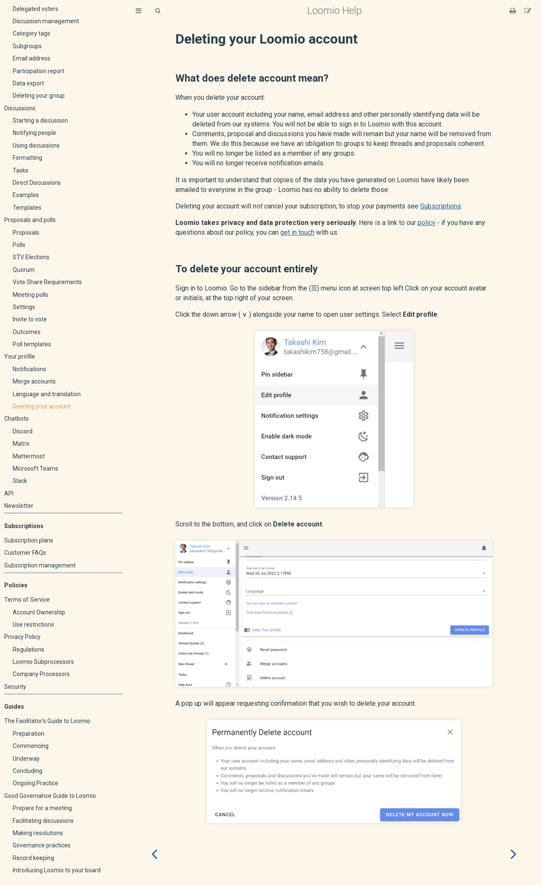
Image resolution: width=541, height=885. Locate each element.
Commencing (31, 746)
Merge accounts (34, 381)
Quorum (24, 269)
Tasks (20, 170)
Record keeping (33, 858)
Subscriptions (440, 206)
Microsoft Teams (35, 468)
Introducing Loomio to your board (57, 870)
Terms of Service (27, 599)
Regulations (28, 649)
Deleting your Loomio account (266, 39)
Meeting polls (30, 294)
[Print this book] (513, 11)
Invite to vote (30, 319)
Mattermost (29, 456)
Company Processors (41, 674)
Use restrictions (33, 624)
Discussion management (46, 21)
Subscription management (40, 565)
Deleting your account (42, 406)
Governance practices (42, 845)
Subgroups (27, 46)
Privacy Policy (22, 636)
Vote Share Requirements (47, 282)
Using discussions (36, 145)
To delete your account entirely (246, 269)
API (9, 493)
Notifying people (34, 132)
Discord (23, 431)
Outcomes (27, 332)
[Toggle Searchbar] (157, 11)
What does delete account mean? (251, 78)
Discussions (20, 108)
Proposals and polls (30, 219)
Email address (31, 58)
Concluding (27, 770)
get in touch (297, 232)
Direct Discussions (37, 182)
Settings (24, 307)
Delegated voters (35, 8)
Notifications (29, 369)
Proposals (26, 232)
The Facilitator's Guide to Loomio (47, 721)
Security (15, 686)
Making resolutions (38, 833)
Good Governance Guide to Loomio (50, 795)
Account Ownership (39, 612)
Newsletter (18, 505)
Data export (28, 83)
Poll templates (32, 344)
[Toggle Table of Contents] (138, 11)
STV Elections (31, 257)
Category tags (31, 33)
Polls (19, 244)
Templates (27, 207)
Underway (26, 758)
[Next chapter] (514, 854)
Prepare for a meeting (42, 808)
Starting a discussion (40, 120)
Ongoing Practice (35, 783)
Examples (26, 195)
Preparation (28, 733)
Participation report (38, 71)
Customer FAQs (25, 552)
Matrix (21, 443)
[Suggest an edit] (528, 11)
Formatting (27, 157)
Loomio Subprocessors (43, 661)
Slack (20, 480)
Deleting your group (39, 95)
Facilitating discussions (43, 820)
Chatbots (16, 418)
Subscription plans (28, 540)
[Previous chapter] (154, 854)
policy (426, 223)
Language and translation (47, 394)
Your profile (19, 356)
